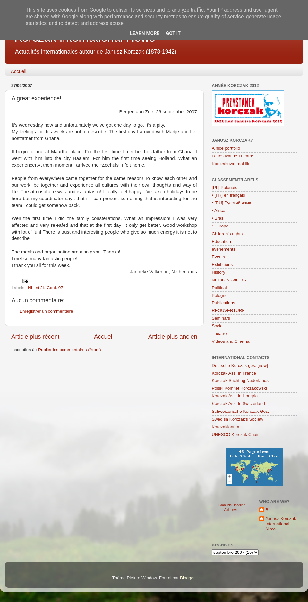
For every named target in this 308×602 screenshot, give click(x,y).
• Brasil (218, 218)
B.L (269, 509)
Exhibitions (222, 264)
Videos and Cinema (231, 341)
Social (218, 325)
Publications (223, 302)
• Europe (220, 226)
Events (218, 256)
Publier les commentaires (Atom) (69, 349)
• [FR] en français (228, 195)
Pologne (220, 295)
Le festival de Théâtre (232, 156)
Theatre (219, 333)
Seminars (221, 318)
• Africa (218, 210)
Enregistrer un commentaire (46, 311)
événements (223, 249)
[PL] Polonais (224, 187)
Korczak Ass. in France (234, 373)
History (218, 272)
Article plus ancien (172, 336)
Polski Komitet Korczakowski (239, 388)
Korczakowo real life (231, 163)
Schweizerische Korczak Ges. (240, 411)
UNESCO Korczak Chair (235, 434)
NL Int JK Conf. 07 (45, 287)
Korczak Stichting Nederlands (240, 380)
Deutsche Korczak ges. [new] (240, 365)
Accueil (18, 71)
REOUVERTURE (228, 310)
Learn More (144, 33)
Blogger (187, 577)
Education (221, 241)
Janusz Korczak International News (281, 523)
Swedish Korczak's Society (237, 419)
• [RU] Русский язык (231, 202)
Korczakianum (225, 426)
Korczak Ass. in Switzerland (238, 403)
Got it (173, 33)
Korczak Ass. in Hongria (235, 396)
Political (219, 287)
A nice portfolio (226, 148)
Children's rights (227, 233)
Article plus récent (35, 336)
